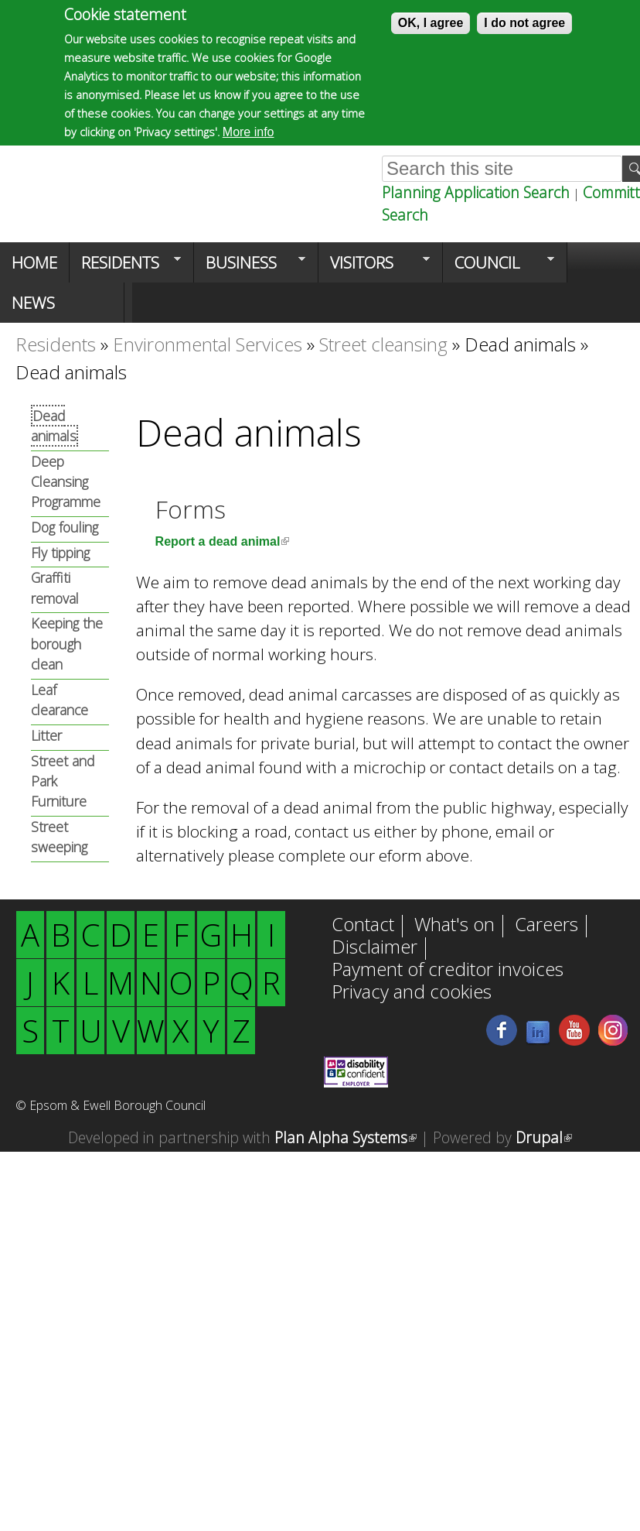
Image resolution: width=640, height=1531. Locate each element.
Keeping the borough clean (67, 643)
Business (249, 267)
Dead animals (520, 344)
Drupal (544, 1137)
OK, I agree (430, 22)
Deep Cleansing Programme (65, 482)
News (33, 302)
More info (248, 131)
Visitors (374, 267)
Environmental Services (207, 344)
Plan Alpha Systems (345, 1137)
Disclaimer (374, 948)
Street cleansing (383, 344)
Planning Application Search (476, 192)
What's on (454, 926)
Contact (363, 926)
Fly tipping (60, 552)
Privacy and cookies (412, 993)
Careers (546, 926)
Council (498, 267)
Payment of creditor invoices (447, 970)
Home (34, 262)
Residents (125, 267)
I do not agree (524, 22)
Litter (46, 735)
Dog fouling (64, 527)
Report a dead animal (222, 541)
